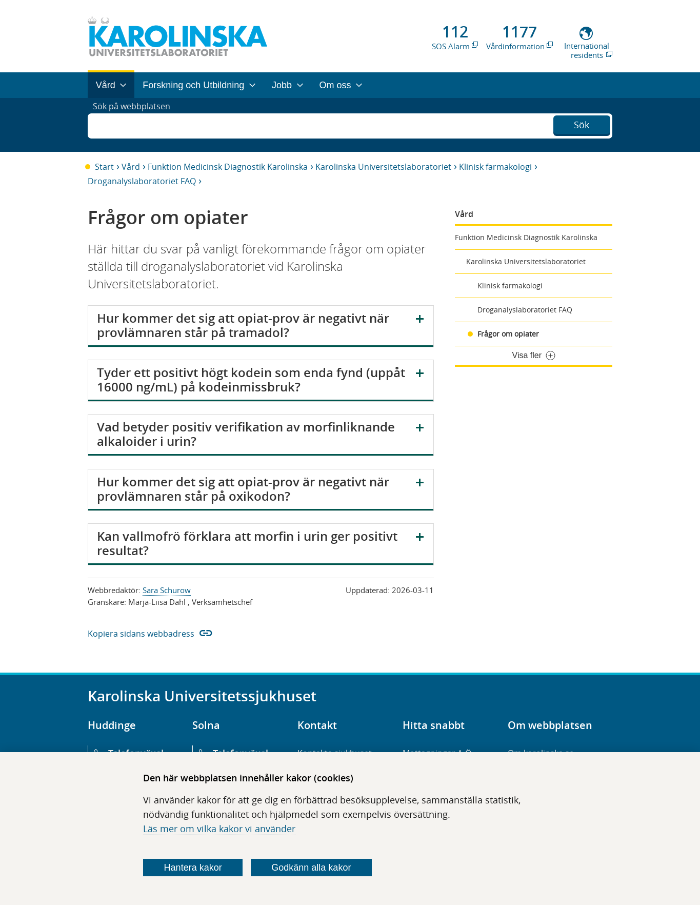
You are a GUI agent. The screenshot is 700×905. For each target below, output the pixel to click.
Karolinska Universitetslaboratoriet (383, 166)
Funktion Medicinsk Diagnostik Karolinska (228, 166)
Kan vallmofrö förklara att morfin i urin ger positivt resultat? (247, 543)
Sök (581, 123)
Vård (131, 166)
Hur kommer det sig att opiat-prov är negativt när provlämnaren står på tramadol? (243, 325)
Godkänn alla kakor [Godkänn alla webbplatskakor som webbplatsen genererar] (311, 867)
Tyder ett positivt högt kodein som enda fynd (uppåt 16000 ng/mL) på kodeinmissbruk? (251, 379)
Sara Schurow (167, 590)
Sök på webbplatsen (136, 125)
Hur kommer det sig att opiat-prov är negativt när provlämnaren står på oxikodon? (243, 489)
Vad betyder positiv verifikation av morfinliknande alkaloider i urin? (246, 434)
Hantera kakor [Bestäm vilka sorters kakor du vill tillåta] (193, 867)
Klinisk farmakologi (495, 166)
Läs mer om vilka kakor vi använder (219, 828)
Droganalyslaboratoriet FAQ (142, 181)
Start (104, 166)
